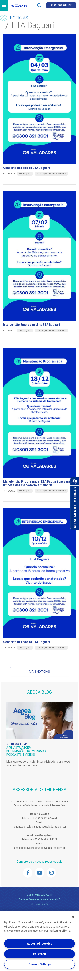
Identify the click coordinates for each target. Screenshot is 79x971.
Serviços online (61, 5)
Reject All (39, 953)
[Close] (73, 916)
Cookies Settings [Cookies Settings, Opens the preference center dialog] (39, 964)
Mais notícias (39, 671)
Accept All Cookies (39, 943)
